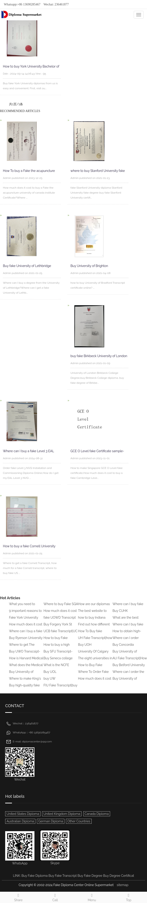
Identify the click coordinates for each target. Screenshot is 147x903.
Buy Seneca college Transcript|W (57, 661)
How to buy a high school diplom (56, 648)
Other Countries (78, 821)
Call (55, 897)
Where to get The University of (22, 648)
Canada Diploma (97, 814)
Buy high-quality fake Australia (24, 688)
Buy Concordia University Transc (125, 648)
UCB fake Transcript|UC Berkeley (60, 634)
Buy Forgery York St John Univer (57, 627)
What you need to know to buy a (22, 607)
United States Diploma (23, 814)
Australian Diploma (20, 821)
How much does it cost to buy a (60, 614)
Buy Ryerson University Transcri (26, 641)
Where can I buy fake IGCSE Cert (128, 607)
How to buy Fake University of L (55, 641)
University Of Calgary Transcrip (93, 655)
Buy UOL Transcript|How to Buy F (60, 675)
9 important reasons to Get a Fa (25, 614)
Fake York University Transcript (23, 621)
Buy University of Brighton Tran (21, 675)
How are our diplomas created (94, 607)
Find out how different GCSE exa (94, 627)
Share (18, 897)
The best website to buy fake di (92, 614)
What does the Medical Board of (26, 668)
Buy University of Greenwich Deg (125, 655)
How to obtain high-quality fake (127, 634)
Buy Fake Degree (89, 875)
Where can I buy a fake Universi (25, 634)
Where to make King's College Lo (25, 682)
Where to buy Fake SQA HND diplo (60, 607)
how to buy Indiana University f (92, 621)
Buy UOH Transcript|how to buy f (94, 648)
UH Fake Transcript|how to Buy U (95, 641)
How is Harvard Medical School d (26, 661)
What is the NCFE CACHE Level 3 (56, 668)
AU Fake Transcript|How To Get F (130, 661)
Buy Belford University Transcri (129, 668)
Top (128, 897)
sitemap (123, 885)
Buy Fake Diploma (34, 875)
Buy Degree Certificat (118, 875)
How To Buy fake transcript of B (90, 634)
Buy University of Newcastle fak (125, 682)
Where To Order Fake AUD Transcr (93, 675)
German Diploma (50, 821)
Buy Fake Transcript (62, 875)
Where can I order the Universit (128, 675)
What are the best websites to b (126, 621)
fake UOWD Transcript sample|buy (59, 621)
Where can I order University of (126, 641)
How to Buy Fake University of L (90, 668)
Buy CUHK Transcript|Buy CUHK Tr (129, 614)
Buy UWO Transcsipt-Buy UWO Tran (24, 655)
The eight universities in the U (95, 661)
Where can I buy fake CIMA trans (128, 627)
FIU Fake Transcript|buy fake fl (60, 688)
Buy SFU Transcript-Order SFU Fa (57, 655)
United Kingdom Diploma (61, 814)
